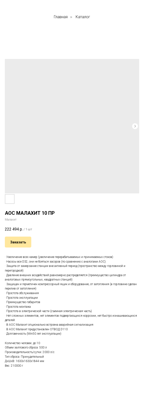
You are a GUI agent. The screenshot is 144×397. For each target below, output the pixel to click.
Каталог (83, 17)
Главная (61, 17)
